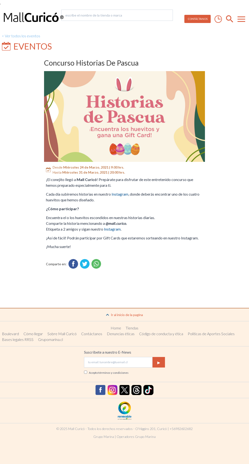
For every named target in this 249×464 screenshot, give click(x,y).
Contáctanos (91, 333)
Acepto (109, 372)
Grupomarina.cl (50, 339)
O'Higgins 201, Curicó (151, 429)
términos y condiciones (113, 372)
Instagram (120, 194)
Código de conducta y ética (161, 333)
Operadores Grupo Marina (136, 437)
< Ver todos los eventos (21, 36)
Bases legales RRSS (18, 339)
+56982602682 (181, 429)
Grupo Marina (103, 437)
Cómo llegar (33, 333)
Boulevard (10, 333)
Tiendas (132, 328)
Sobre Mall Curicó (62, 333)
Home (116, 328)
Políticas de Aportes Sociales (211, 333)
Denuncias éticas (121, 333)
